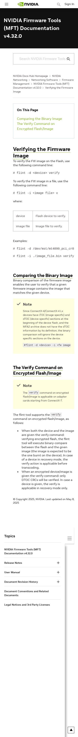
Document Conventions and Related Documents (26, 592)
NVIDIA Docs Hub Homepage (30, 76)
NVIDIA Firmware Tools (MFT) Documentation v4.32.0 (22, 550)
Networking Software (44, 80)
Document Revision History (21, 581)
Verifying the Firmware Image (41, 152)
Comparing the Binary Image (39, 119)
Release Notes (13, 562)
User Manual (12, 571)
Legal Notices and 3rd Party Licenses (27, 604)
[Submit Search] (66, 59)
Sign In (69, 4)
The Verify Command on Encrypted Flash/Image (36, 126)
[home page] (28, 4)
